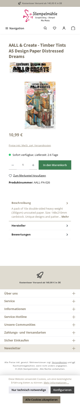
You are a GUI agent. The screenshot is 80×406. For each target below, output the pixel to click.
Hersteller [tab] (40, 225)
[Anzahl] (22, 165)
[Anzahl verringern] (13, 165)
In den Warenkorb (55, 165)
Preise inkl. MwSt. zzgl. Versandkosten (30, 145)
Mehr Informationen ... (56, 382)
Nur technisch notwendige (29, 390)
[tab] (40, 210)
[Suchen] (45, 28)
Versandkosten (59, 362)
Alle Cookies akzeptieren (41, 400)
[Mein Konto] (64, 28)
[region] (40, 105)
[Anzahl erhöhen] (33, 165)
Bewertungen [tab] (40, 234)
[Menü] (14, 28)
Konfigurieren (62, 390)
